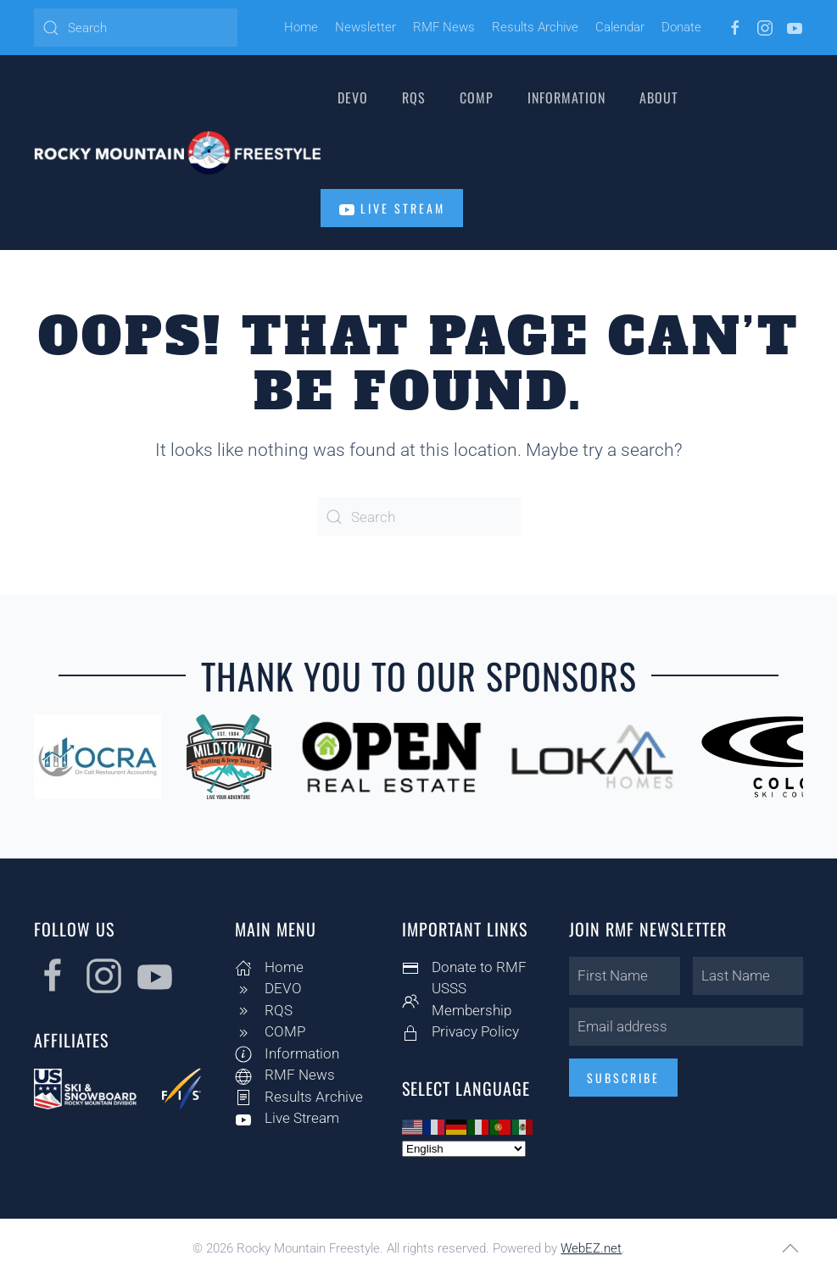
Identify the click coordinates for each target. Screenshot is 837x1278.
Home (301, 27)
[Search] (135, 27)
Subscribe (619, 1077)
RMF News (444, 27)
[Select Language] (461, 1149)
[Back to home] (177, 152)
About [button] (658, 97)
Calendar (619, 27)
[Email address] (683, 1027)
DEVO (353, 97)
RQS (414, 97)
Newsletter (365, 27)
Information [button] (566, 97)
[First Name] (621, 976)
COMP (477, 97)
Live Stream (391, 209)
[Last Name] (744, 976)
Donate (681, 27)
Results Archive (535, 27)
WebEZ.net (591, 1248)
